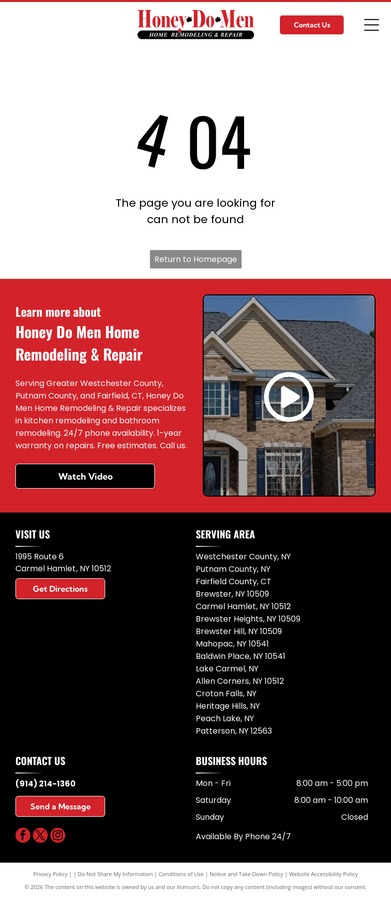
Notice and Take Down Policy (246, 874)
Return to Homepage (195, 259)
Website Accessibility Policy (323, 874)
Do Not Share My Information (115, 874)
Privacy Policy (50, 874)
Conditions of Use (181, 874)
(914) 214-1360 (45, 783)
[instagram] (57, 836)
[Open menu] (371, 24)
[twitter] (40, 836)
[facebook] (22, 836)
